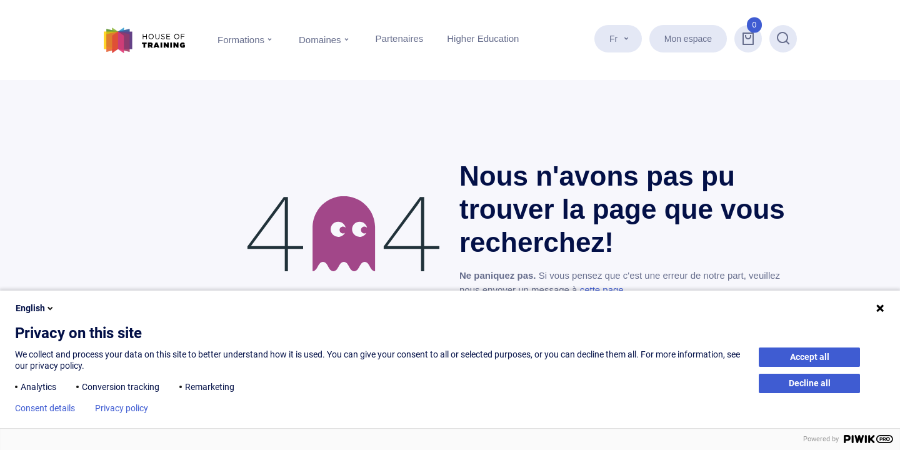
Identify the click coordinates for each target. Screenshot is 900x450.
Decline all (810, 383)
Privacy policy (121, 408)
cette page (602, 289)
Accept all (809, 357)
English (35, 308)
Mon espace (688, 39)
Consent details (45, 408)
